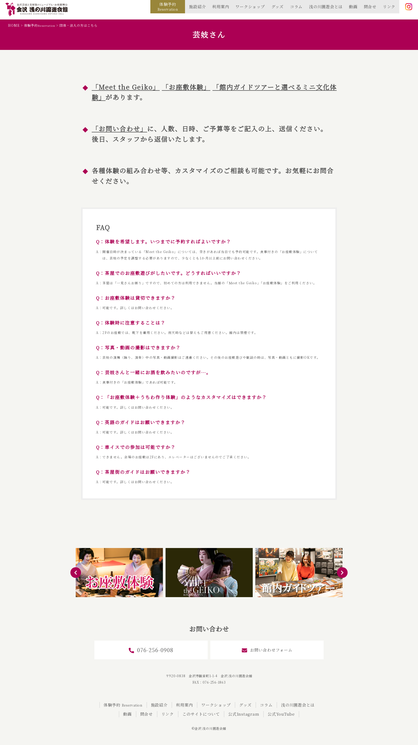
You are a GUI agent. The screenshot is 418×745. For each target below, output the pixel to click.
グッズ (277, 6)
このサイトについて (201, 714)
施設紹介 (197, 6)
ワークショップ (250, 6)
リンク (389, 6)
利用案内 (220, 6)
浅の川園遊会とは (326, 6)
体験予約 (168, 6)
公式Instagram (243, 714)
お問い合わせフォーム (267, 650)
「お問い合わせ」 (119, 128)
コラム (296, 6)
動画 (353, 6)
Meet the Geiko (126, 87)
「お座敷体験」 (186, 87)
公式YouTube (281, 714)
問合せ (370, 6)
